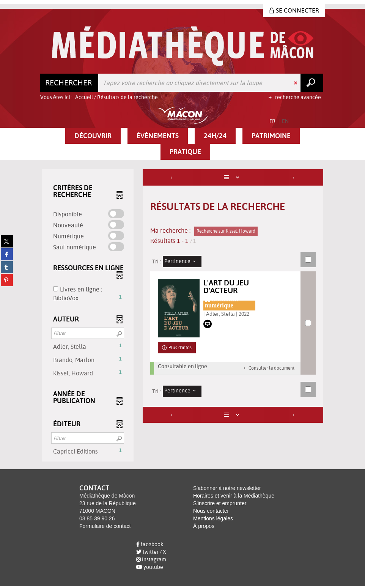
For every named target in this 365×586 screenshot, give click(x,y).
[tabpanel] (182, 316)
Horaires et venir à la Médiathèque (233, 496)
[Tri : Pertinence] (182, 261)
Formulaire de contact (105, 526)
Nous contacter (211, 511)
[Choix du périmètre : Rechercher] (69, 83)
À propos (203, 526)
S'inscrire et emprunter (219, 503)
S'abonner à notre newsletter (227, 488)
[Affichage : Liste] (233, 177)
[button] (93, 136)
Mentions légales (213, 518)
